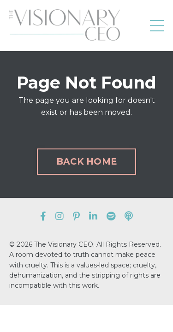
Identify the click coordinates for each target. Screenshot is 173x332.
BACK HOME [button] (86, 161)
